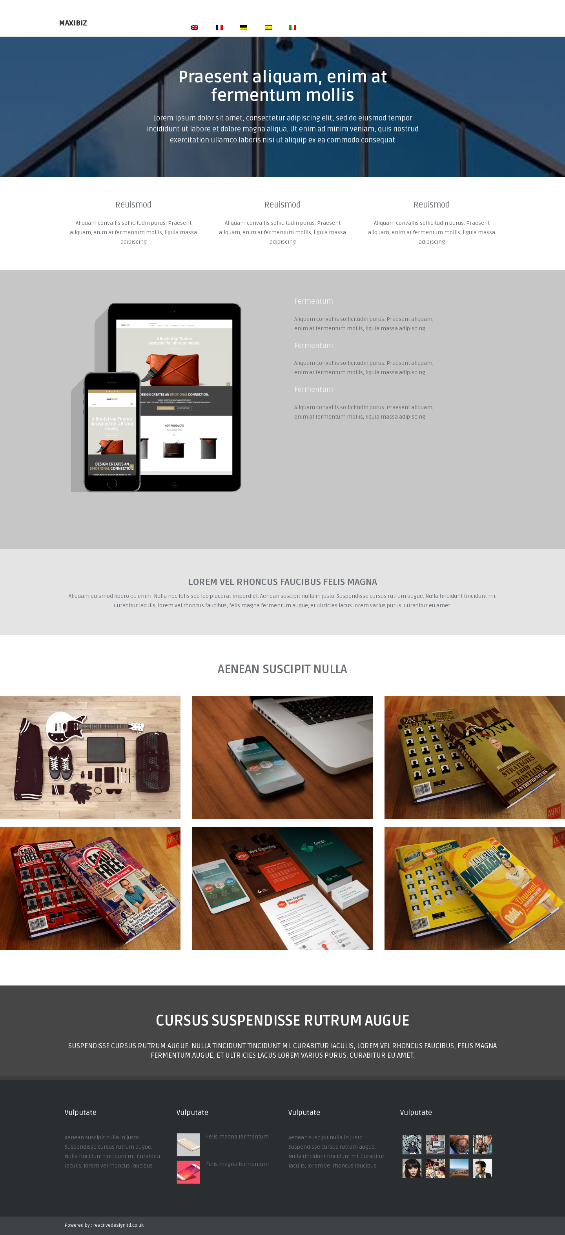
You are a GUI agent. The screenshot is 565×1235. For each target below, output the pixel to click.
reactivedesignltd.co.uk (118, 1225)
